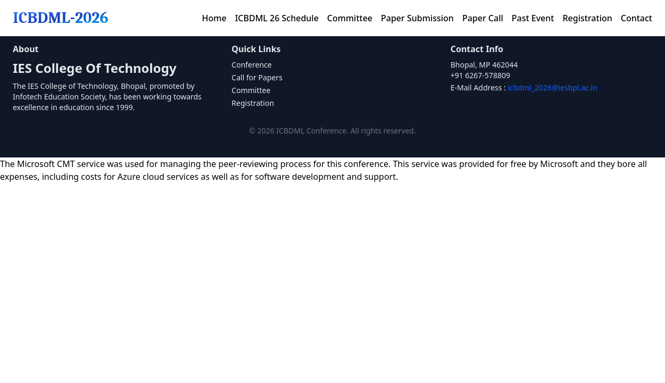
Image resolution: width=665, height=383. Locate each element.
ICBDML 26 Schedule (277, 18)
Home (214, 18)
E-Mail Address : (524, 87)
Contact (636, 18)
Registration (587, 18)
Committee (349, 18)
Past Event (533, 18)
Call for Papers (256, 77)
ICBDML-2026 (61, 18)
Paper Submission (417, 18)
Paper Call (482, 18)
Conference (251, 65)
